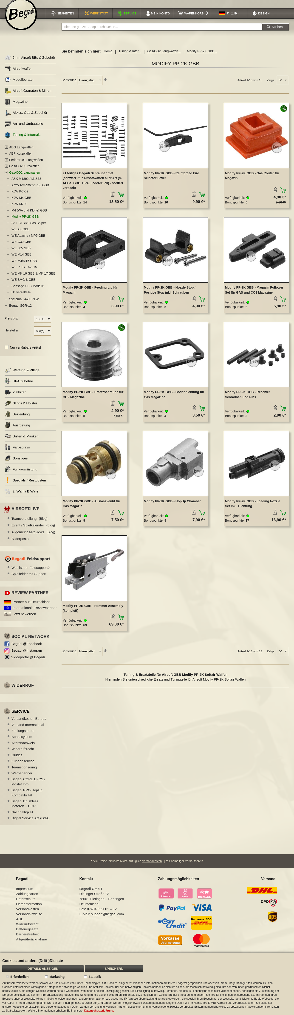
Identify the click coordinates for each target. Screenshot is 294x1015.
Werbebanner (21, 779)
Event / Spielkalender (33, 531)
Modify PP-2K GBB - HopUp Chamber (172, 507)
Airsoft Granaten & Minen (28, 97)
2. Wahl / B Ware (21, 497)
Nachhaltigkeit (22, 818)
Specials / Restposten (25, 486)
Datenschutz (25, 905)
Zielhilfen (15, 398)
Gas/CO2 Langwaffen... (164, 57)
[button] (229, 19)
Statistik (94, 977)
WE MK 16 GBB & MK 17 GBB (33, 279)
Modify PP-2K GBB (25, 222)
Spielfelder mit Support (28, 580)
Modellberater (19, 86)
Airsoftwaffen (18, 75)
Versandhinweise (29, 920)
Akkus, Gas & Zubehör (26, 119)
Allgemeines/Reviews (33, 538)
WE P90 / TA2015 (24, 273)
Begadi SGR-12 (20, 311)
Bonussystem (21, 743)
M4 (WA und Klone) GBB (29, 216)
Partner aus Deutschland (32, 608)
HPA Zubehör (19, 387)
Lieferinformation (29, 910)
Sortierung (69, 86)
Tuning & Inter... (130, 57)
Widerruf (22, 691)
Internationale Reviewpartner (35, 614)
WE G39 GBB (21, 248)
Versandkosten (152, 866)
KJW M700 (19, 210)
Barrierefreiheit (27, 940)
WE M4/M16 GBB (24, 267)
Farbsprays (17, 453)
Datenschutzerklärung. (99, 1010)
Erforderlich (19, 977)
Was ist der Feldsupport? (30, 574)
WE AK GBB (20, 235)
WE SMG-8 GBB (23, 285)
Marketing (57, 977)
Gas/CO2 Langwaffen (24, 178)
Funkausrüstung (21, 475)
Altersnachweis (23, 749)
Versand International (27, 731)
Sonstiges (16, 464)
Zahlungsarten (22, 737)
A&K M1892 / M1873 (26, 184)
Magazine (16, 108)
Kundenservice (22, 767)
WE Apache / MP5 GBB (28, 241)
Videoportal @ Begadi (28, 663)
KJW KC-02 (19, 197)
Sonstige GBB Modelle (27, 292)
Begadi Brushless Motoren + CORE (24, 809)
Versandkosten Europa (28, 724)
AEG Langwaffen (21, 153)
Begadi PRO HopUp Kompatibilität (26, 798)
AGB (19, 925)
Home (108, 57)
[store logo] (21, 20)
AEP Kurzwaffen (20, 159)
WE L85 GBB (21, 254)
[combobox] (162, 32)
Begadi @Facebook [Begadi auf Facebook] (26, 650)
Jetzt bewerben (24, 620)
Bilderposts (19, 545)
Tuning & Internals (22, 141)
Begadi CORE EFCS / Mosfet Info (28, 787)
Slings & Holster (21, 409)
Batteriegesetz (27, 935)
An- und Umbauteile (24, 130)
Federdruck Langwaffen (26, 166)
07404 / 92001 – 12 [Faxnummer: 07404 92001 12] (102, 915)
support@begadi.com (107, 920)
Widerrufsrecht (22, 755)
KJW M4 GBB (21, 204)
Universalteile (21, 298)
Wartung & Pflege (22, 376)
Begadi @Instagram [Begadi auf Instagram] (26, 656)
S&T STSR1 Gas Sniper (28, 229)
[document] (147, 984)
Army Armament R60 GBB (30, 191)
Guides (17, 761)
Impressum (24, 894)
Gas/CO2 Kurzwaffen (24, 172)
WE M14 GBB (21, 260)
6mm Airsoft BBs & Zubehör (30, 64)
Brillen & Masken (22, 442)
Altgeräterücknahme (31, 945)
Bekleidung (17, 420)
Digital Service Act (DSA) (30, 824)
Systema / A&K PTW (24, 305)
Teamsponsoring (24, 773)
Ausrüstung (17, 431)
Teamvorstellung (29, 524)
